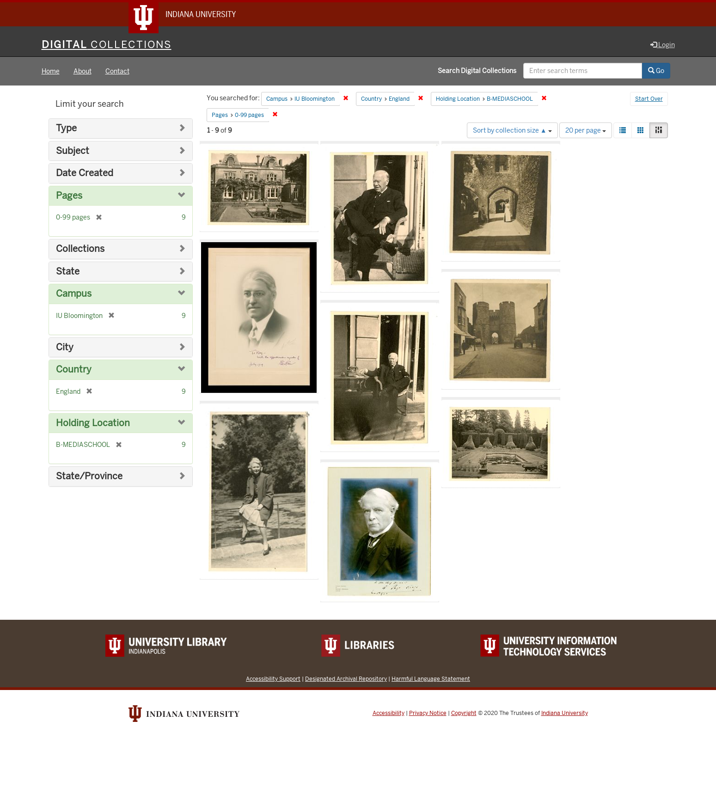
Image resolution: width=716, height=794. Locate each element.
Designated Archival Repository (346, 678)
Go (656, 71)
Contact (117, 71)
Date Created (84, 173)
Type (66, 128)
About (82, 71)
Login (662, 45)
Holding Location (93, 423)
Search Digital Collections (477, 71)
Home (51, 71)
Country (74, 369)
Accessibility (388, 713)
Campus (74, 293)
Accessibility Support (273, 678)
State (68, 271)
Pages (69, 196)
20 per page (585, 130)
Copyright (464, 713)
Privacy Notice (428, 713)
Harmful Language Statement (431, 678)
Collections (80, 249)
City (64, 347)
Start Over (649, 99)
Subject (72, 151)
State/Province (89, 476)
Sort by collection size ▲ (512, 130)
